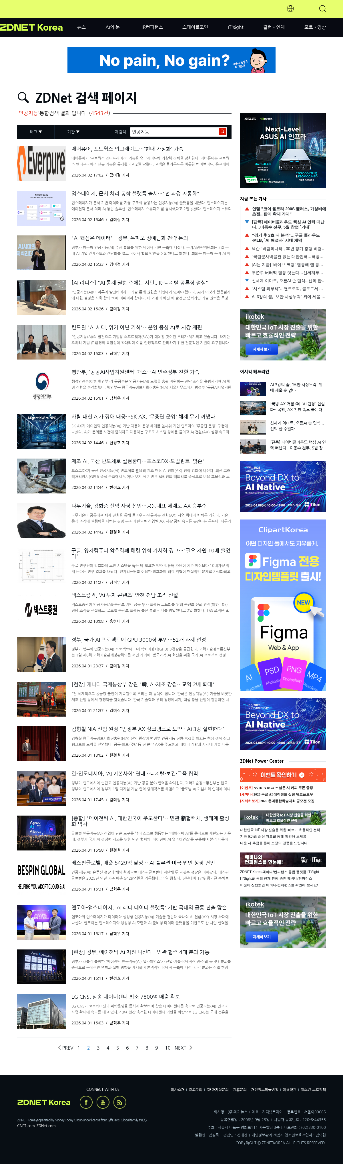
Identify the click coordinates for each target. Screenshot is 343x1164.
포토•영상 (315, 27)
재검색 (120, 132)
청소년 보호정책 (313, 1090)
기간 (71, 132)
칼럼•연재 (274, 27)
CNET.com (26, 1126)
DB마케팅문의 (218, 1090)
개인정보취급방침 (264, 1090)
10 (168, 1048)
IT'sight (236, 27)
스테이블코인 (195, 27)
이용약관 (289, 1090)
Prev (65, 1048)
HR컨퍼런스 (151, 27)
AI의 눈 (112, 27)
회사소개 (177, 1090)
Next (183, 1048)
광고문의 (195, 1090)
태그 (33, 132)
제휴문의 (240, 1090)
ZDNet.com (46, 1126)
